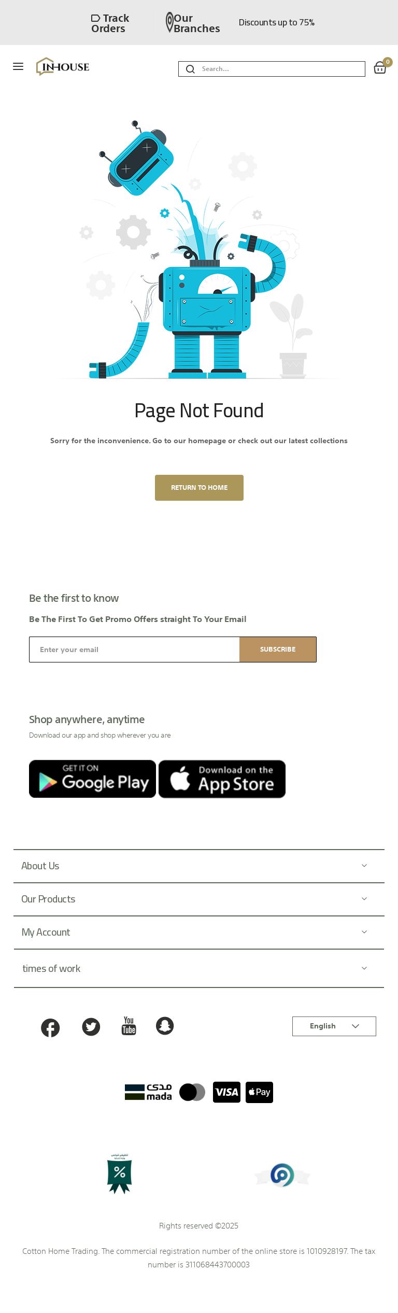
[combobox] (283, 69)
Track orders (110, 22)
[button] (334, 1026)
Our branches (193, 22)
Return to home (199, 488)
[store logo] (80, 67)
